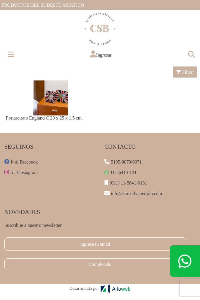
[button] (100, 54)
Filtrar (185, 72)
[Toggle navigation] (191, 54)
